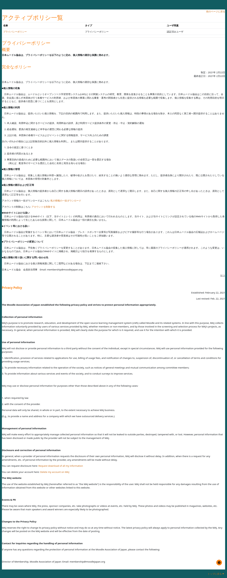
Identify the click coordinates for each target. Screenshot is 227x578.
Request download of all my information (60, 465)
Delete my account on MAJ (54, 471)
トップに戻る (216, 573)
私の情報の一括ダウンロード (65, 200)
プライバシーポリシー (15, 31)
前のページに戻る (215, 11)
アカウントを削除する (43, 206)
